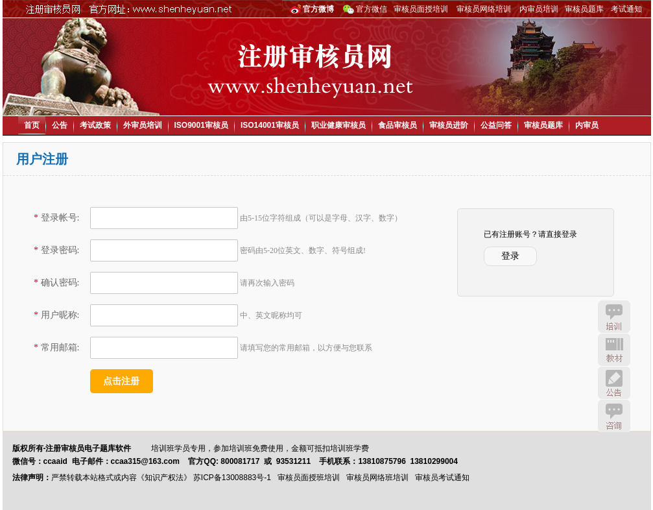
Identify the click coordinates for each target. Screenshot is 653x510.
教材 (614, 350)
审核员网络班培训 (377, 477)
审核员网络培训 (484, 9)
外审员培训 (142, 125)
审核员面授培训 (421, 9)
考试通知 (626, 9)
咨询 (614, 416)
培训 (614, 316)
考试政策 (95, 125)
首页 (32, 125)
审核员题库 (584, 9)
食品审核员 (397, 125)
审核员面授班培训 (309, 477)
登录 (510, 256)
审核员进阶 (448, 125)
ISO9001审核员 (201, 125)
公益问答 (496, 125)
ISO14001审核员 (270, 125)
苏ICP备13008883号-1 (232, 477)
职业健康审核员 (338, 125)
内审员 (587, 125)
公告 (59, 125)
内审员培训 (538, 9)
